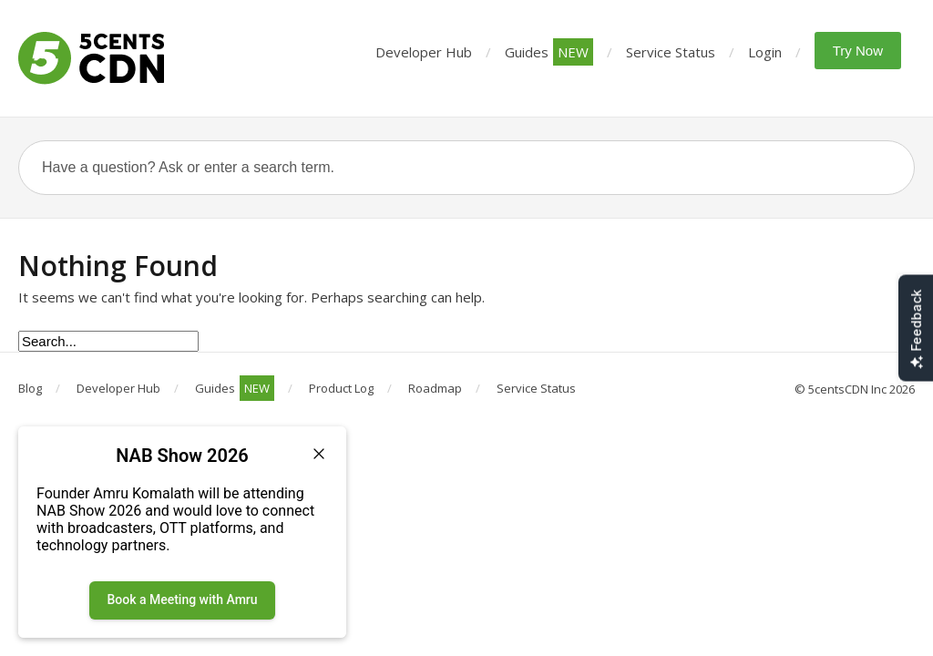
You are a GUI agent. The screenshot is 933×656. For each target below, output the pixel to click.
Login (765, 52)
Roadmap (435, 388)
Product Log (341, 388)
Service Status (670, 52)
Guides (549, 52)
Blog (30, 388)
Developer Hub (423, 52)
